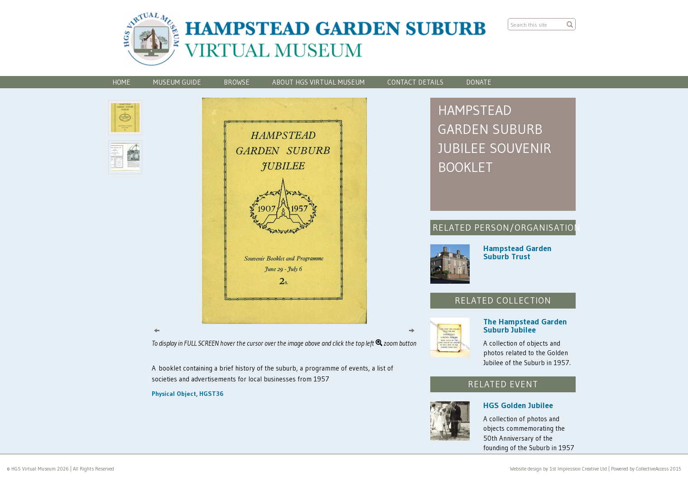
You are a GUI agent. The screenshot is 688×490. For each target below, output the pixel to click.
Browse (237, 82)
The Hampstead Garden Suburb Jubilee (525, 326)
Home (121, 82)
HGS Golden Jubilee (518, 405)
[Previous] (157, 330)
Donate (478, 82)
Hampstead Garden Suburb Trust (517, 252)
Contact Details (415, 82)
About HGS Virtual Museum (318, 82)
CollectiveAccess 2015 (658, 469)
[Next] (412, 330)
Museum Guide (177, 82)
